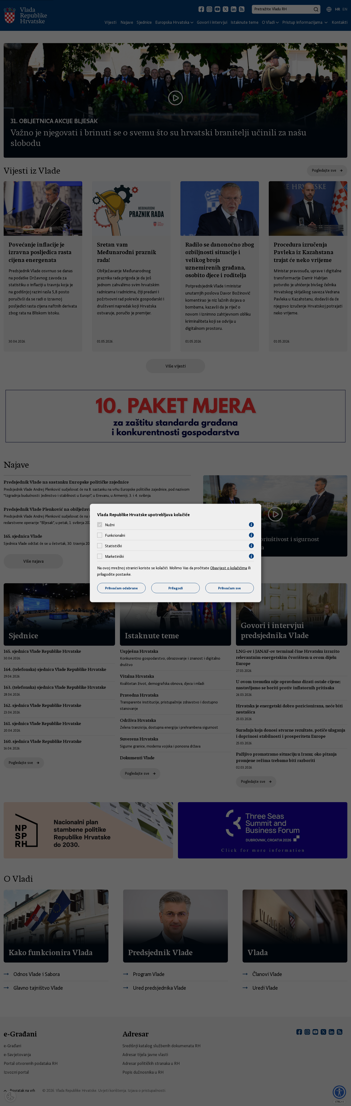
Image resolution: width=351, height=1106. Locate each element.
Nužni (110, 525)
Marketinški (114, 556)
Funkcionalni (115, 535)
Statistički (113, 546)
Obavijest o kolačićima (228, 568)
